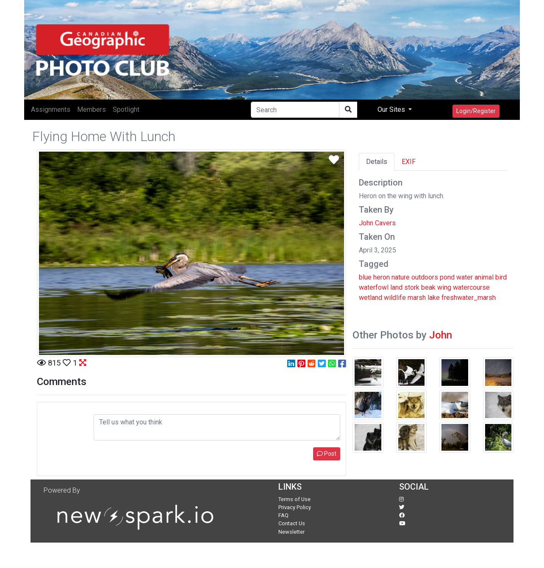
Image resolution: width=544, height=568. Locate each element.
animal (484, 277)
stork (411, 287)
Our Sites (392, 109)
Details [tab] (376, 162)
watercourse (471, 287)
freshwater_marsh (468, 298)
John (440, 335)
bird (501, 277)
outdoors (424, 277)
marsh (417, 298)
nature (400, 277)
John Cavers (377, 223)
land (396, 287)
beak (428, 287)
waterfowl (374, 287)
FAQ (283, 515)
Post (326, 453)
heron (381, 277)
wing (444, 287)
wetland (370, 298)
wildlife (395, 298)
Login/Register (476, 111)
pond (447, 277)
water (464, 277)
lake (433, 298)
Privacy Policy (294, 507)
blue (365, 277)
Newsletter (291, 532)
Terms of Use (294, 499)
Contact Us (291, 523)
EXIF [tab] (409, 162)
